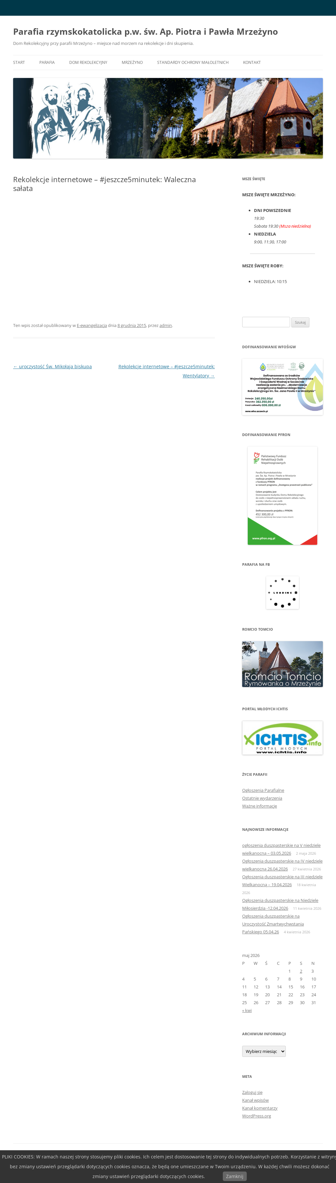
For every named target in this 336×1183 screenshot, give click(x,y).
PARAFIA (47, 62)
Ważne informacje (259, 806)
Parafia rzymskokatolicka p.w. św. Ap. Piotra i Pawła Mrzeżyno (145, 31)
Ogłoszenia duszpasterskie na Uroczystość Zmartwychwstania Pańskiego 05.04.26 (273, 924)
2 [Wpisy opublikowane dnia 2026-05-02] (301, 971)
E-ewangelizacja (92, 325)
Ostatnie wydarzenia (262, 798)
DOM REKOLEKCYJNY (88, 62)
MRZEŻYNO (132, 62)
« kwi (247, 1010)
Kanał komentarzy (260, 1108)
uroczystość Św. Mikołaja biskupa (52, 366)
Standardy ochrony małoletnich (193, 62)
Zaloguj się (252, 1092)
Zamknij (234, 1176)
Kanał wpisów (255, 1100)
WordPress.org (256, 1116)
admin (165, 325)
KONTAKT (252, 62)
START (19, 62)
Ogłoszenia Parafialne (263, 790)
